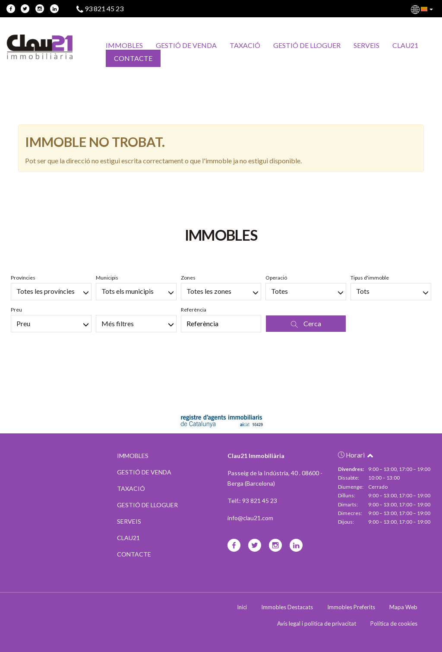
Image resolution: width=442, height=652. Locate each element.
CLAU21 (405, 45)
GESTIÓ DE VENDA (186, 45)
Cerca (306, 323)
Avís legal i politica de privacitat (316, 623)
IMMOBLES (124, 45)
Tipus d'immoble (369, 277)
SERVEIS (366, 45)
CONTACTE (133, 58)
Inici (242, 607)
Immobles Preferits (351, 607)
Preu (16, 309)
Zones (188, 277)
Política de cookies (393, 623)
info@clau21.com (250, 518)
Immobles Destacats (287, 607)
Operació (276, 277)
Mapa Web (403, 607)
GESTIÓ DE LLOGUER (307, 45)
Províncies (23, 277)
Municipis (107, 277)
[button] (422, 9)
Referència (193, 309)
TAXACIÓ (245, 45)
